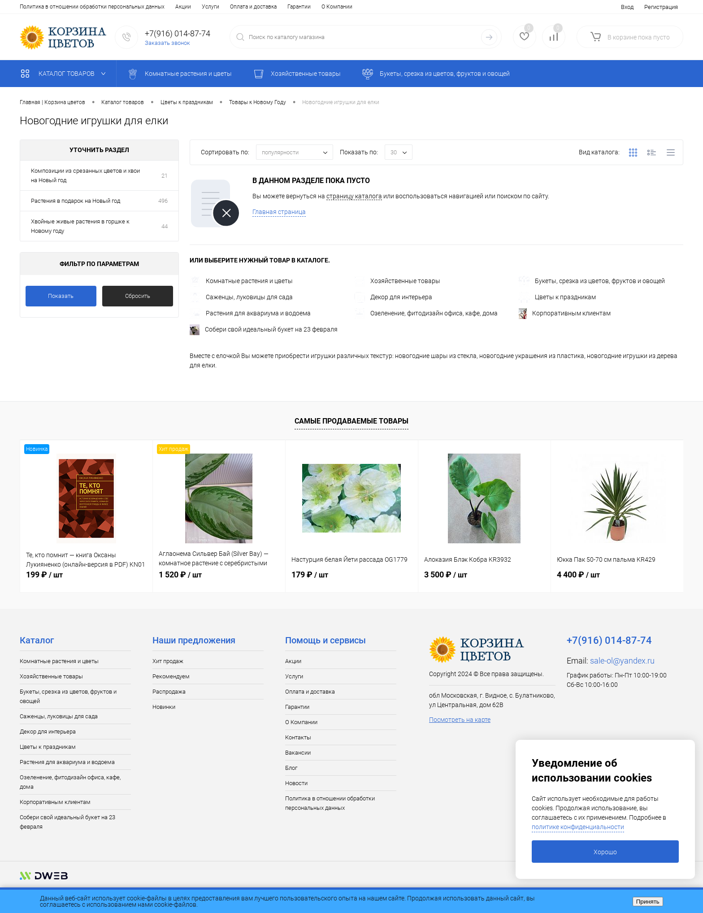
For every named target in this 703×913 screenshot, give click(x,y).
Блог (283, 7)
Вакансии (254, 7)
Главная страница (279, 211)
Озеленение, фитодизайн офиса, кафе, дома (426, 313)
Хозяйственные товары (397, 280)
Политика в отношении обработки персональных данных (330, 803)
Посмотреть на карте (459, 719)
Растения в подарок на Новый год (75, 200)
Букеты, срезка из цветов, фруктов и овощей (592, 280)
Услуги (55, 7)
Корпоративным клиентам (565, 313)
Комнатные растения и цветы (241, 280)
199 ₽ (44, 574)
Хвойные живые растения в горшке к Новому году (80, 226)
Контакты (220, 7)
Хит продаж (167, 661)
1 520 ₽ (180, 574)
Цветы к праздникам (557, 297)
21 (164, 175)
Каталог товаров (65, 74)
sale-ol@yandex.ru (622, 660)
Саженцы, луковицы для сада (241, 297)
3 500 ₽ (445, 574)
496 (163, 200)
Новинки (163, 706)
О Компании (181, 7)
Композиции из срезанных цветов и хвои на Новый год (85, 175)
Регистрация (661, 7)
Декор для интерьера (393, 297)
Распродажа (169, 691)
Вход (627, 7)
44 (164, 226)
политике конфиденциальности (578, 826)
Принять (648, 901)
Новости (310, 7)
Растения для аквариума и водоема (250, 313)
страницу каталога (354, 196)
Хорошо (605, 852)
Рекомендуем (171, 676)
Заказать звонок (167, 42)
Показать (61, 296)
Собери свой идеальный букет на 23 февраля (264, 329)
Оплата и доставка (97, 7)
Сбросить (137, 296)
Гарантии (143, 7)
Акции (27, 7)
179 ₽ (309, 574)
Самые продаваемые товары (351, 421)
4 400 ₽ (578, 574)
